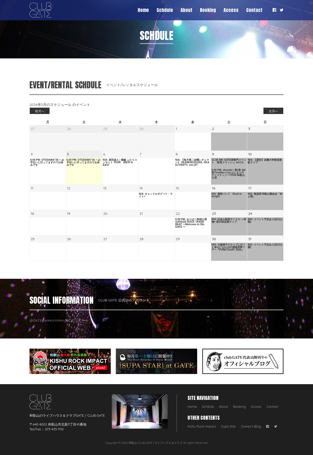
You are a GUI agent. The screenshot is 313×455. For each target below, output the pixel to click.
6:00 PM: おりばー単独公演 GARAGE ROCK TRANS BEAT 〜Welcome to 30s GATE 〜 (191, 223)
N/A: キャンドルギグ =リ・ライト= (156, 195)
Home (143, 10)
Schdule (164, 10)
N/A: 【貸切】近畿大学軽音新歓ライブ (264, 161)
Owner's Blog (251, 426)
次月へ (273, 111)
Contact (254, 10)
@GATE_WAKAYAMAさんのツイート (59, 320)
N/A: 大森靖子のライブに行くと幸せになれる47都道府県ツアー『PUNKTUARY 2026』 (228, 247)
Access (231, 10)
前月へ (39, 111)
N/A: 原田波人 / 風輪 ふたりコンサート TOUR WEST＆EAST (120, 162)
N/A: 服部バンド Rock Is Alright (227, 195)
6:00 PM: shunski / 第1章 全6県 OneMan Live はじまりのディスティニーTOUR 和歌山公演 (229, 174)
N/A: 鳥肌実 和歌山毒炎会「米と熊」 (265, 195)
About (186, 10)
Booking (208, 10)
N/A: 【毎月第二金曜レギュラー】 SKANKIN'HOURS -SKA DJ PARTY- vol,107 (192, 162)
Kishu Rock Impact (201, 426)
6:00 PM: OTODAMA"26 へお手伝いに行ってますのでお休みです (47, 162)
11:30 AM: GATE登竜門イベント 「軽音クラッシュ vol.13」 (229, 161)
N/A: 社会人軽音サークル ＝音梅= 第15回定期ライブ (229, 220)
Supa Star (228, 426)
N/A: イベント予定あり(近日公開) (265, 220)
